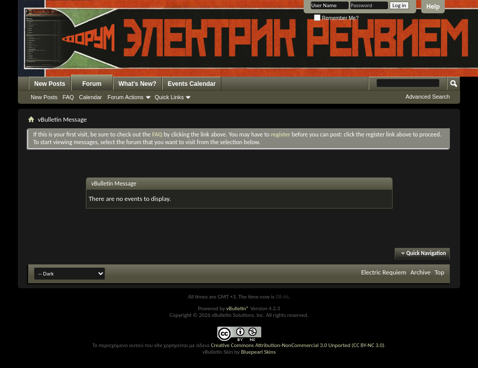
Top (439, 272)
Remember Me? (336, 18)
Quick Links (169, 97)
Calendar (90, 97)
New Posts (49, 83)
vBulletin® (237, 308)
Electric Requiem (383, 272)
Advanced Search (427, 97)
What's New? (137, 83)
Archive (420, 272)
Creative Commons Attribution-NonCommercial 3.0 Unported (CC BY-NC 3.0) (297, 345)
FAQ (68, 97)
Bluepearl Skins (258, 352)
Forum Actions (125, 97)
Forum (91, 83)
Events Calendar (192, 83)
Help (433, 6)
